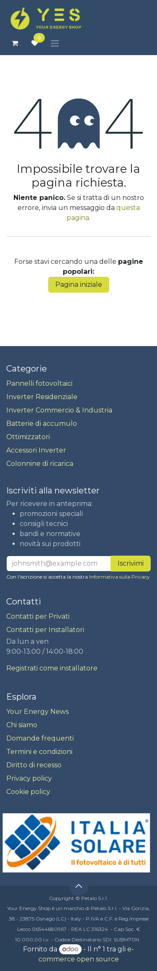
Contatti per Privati (37, 616)
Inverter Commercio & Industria (59, 410)
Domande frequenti (40, 738)
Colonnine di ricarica (39, 464)
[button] (79, 886)
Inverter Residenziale (41, 397)
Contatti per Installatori (45, 630)
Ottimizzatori (28, 437)
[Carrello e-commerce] (14, 43)
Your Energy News (37, 712)
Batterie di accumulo (41, 423)
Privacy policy (29, 778)
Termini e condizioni (39, 752)
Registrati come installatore (52, 668)
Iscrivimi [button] (131, 563)
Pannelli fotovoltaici (39, 383)
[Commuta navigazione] (54, 43)
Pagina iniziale (78, 284)
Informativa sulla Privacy (119, 577)
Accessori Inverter (36, 450)
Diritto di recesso (34, 765)
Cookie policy (28, 792)
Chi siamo (21, 725)
